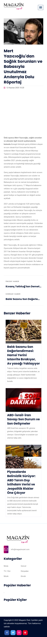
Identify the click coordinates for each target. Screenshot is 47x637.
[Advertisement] (23, 112)
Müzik (6, 576)
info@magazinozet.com (20, 549)
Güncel (23, 566)
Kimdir (23, 576)
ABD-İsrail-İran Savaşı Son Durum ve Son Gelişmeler (23, 419)
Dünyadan (25, 571)
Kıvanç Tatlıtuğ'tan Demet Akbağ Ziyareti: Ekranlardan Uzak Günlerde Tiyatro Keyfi (23, 286)
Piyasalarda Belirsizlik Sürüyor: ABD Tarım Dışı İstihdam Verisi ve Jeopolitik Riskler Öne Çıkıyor (21, 482)
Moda (6, 566)
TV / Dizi (7, 571)
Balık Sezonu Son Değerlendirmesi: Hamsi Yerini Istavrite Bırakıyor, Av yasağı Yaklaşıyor (23, 299)
